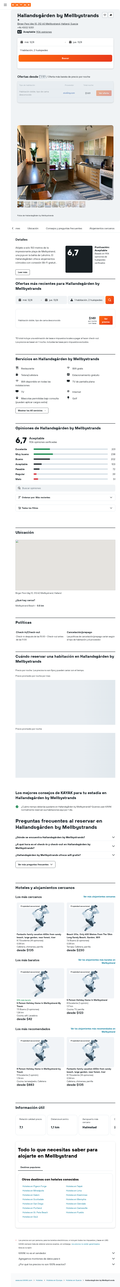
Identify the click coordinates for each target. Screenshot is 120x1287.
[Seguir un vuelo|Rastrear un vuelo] (5, 43)
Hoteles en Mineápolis (33, 1192)
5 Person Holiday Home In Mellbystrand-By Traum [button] (39, 1006)
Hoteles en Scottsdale (33, 1201)
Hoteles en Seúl (30, 1218)
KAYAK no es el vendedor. (67, 1255)
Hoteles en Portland (32, 1209)
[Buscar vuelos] (5, 14)
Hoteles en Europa (54, 1282)
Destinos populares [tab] (30, 1169)
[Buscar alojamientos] (5, 21)
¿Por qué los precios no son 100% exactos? (67, 1266)
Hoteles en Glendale (76, 1205)
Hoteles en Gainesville (77, 1209)
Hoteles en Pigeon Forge (34, 1188)
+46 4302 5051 (25, 27)
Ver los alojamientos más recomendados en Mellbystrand (93, 1032)
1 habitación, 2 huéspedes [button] (34, 50)
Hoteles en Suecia (73, 1282)
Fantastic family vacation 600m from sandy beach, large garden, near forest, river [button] (39, 937)
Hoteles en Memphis (76, 1201)
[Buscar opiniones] (68, 490)
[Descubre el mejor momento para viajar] (5, 49)
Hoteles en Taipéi (74, 1188)
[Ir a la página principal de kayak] (21, 5)
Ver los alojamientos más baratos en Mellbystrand (96, 963)
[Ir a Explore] (5, 36)
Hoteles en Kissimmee (76, 1196)
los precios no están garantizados (86, 1245)
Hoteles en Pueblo (75, 1214)
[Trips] (5, 65)
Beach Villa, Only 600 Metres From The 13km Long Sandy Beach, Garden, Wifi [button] (89, 937)
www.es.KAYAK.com (23, 1282)
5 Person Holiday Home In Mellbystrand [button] (87, 1001)
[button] (5, 4)
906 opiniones (44, 31)
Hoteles (39, 1282)
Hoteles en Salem (31, 1196)
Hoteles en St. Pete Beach (35, 1214)
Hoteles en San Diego (32, 1205)
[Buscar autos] (5, 27)
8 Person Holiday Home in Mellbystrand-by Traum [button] (39, 1072)
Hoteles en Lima (74, 1192)
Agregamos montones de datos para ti (67, 1260)
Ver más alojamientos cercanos (99, 898)
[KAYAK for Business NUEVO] (5, 56)
